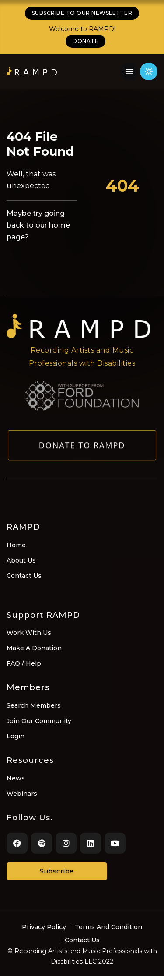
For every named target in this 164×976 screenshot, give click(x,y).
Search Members (34, 705)
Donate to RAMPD (82, 449)
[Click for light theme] (148, 71)
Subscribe (57, 871)
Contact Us (24, 576)
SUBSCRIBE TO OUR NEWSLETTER (82, 13)
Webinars (22, 794)
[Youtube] (115, 843)
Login (15, 736)
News (16, 778)
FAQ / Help (24, 663)
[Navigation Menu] (129, 71)
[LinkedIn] (90, 843)
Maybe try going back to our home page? (38, 225)
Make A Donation (34, 648)
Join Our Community (39, 721)
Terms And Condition (108, 927)
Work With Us (29, 633)
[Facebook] (17, 843)
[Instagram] (66, 843)
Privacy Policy (44, 927)
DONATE (85, 41)
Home (16, 545)
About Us (21, 560)
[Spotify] (41, 843)
